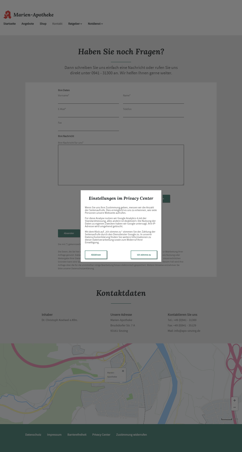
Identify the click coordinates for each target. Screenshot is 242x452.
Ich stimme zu (144, 254)
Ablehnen (96, 254)
